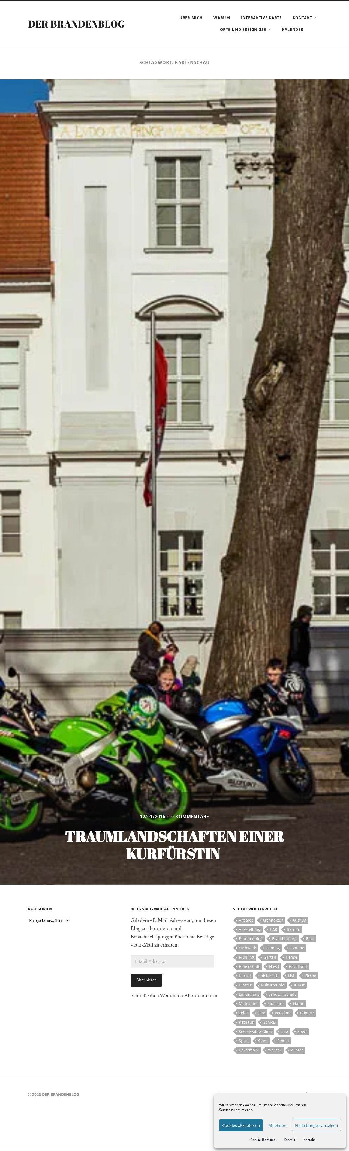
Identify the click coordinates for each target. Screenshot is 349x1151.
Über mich (191, 17)
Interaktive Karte (261, 17)
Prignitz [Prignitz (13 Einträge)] (307, 1012)
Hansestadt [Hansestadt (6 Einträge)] (249, 966)
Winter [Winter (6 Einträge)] (297, 1050)
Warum (221, 17)
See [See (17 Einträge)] (284, 1031)
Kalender (292, 29)
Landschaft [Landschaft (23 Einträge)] (249, 994)
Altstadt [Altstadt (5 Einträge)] (246, 920)
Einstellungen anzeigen (316, 1125)
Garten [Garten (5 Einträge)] (270, 957)
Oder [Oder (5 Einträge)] (243, 1012)
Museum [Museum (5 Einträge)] (275, 1003)
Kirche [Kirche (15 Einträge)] (310, 975)
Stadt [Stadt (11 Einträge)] (263, 1040)
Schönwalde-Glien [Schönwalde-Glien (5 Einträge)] (255, 1031)
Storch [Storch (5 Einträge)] (283, 1040)
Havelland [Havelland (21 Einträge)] (298, 966)
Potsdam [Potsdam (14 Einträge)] (283, 1012)
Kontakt (289, 1139)
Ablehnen (277, 1125)
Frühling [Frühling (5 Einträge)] (246, 957)
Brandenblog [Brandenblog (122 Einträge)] (251, 938)
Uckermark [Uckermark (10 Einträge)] (248, 1050)
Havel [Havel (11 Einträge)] (274, 966)
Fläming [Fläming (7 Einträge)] (273, 947)
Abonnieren (146, 980)
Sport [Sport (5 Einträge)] (244, 1040)
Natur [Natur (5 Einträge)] (298, 1003)
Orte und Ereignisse (243, 29)
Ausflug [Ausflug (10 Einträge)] (299, 920)
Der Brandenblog (76, 23)
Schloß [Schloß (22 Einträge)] (269, 1022)
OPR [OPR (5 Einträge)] (261, 1012)
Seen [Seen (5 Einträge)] (301, 1031)
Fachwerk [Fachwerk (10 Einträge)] (247, 947)
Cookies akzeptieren (241, 1125)
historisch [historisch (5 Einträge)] (270, 975)
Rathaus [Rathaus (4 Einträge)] (246, 1022)
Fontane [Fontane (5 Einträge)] (297, 947)
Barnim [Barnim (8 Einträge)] (293, 929)
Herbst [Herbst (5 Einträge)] (245, 975)
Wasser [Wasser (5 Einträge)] (274, 1050)
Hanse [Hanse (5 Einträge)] (291, 957)
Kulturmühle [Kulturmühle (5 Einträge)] (272, 985)
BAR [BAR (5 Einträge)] (273, 929)
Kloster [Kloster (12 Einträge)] (245, 985)
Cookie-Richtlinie (263, 1139)
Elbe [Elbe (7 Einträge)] (310, 938)
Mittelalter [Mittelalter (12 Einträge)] (248, 1003)
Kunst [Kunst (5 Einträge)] (299, 985)
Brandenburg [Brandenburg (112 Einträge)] (284, 938)
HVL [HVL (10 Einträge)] (291, 975)
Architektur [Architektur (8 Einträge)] (273, 920)
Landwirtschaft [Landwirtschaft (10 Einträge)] (282, 994)
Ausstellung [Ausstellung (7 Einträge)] (249, 929)
